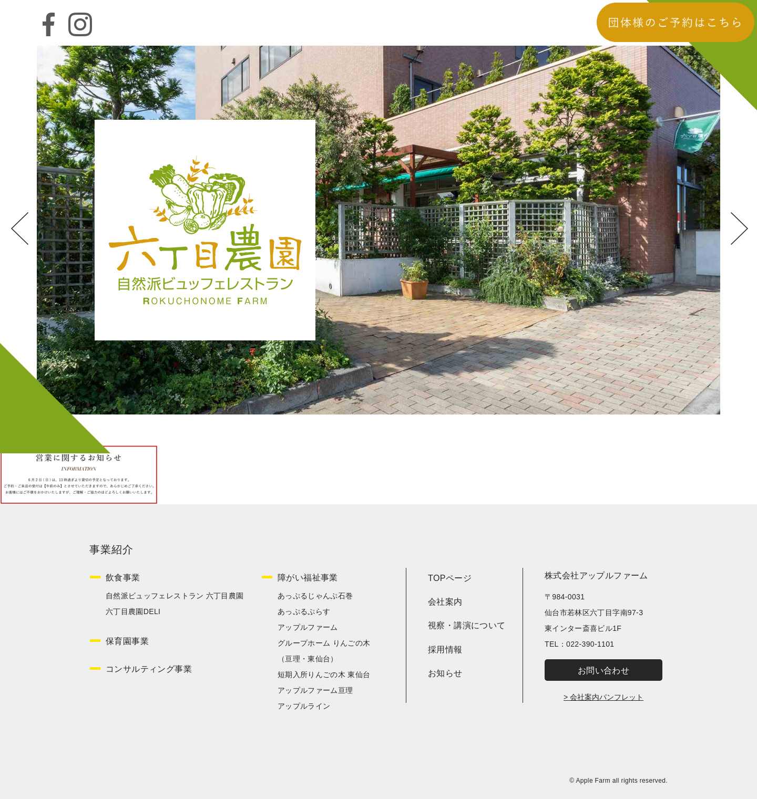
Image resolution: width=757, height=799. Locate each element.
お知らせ (445, 673)
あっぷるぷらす (304, 611)
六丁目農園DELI (133, 611)
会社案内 (445, 601)
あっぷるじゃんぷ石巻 (315, 596)
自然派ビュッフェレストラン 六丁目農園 (175, 596)
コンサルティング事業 (149, 669)
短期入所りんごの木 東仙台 (324, 674)
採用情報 (445, 649)
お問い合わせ (603, 670)
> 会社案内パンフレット (603, 697)
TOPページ (450, 578)
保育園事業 (127, 641)
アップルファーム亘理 (315, 690)
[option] (378, 230)
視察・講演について (467, 625)
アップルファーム (308, 627)
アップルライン (304, 706)
